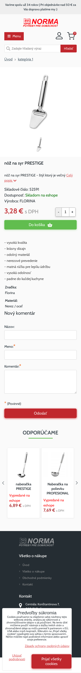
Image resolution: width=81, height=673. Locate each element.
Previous (3, 483)
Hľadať (68, 48)
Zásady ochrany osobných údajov (47, 646)
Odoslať (40, 413)
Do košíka (37, 224)
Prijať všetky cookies (51, 661)
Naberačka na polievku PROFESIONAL (58, 488)
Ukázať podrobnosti (17, 657)
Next (78, 483)
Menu (14, 36)
